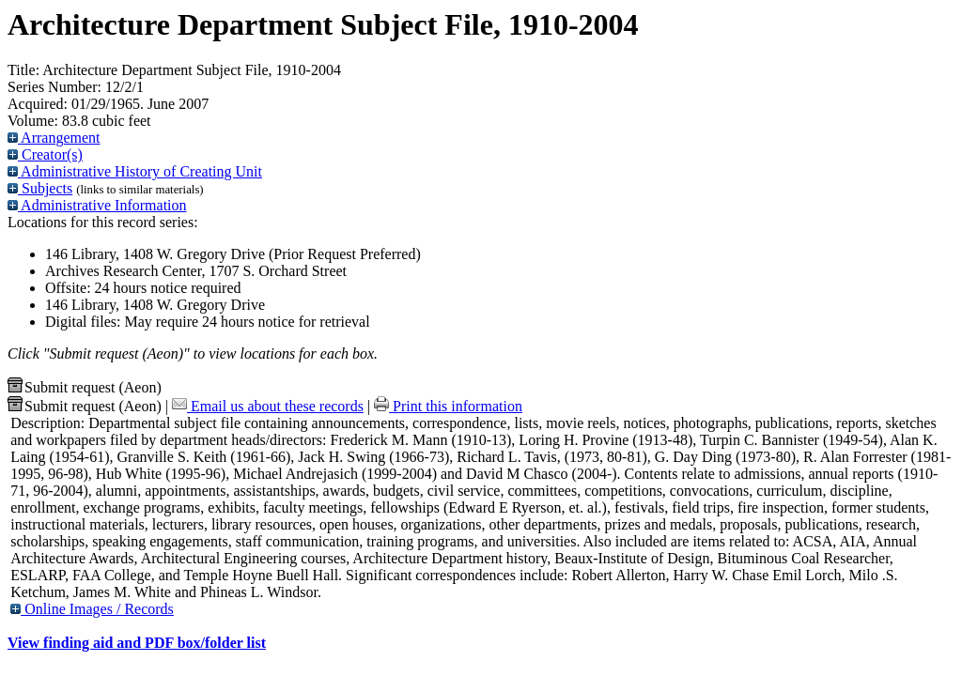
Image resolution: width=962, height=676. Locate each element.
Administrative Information (97, 205)
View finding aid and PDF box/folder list (137, 643)
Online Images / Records (92, 609)
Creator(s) (45, 154)
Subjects (40, 188)
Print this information (448, 406)
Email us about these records (268, 406)
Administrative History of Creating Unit (135, 171)
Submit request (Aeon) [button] (85, 387)
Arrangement (54, 138)
